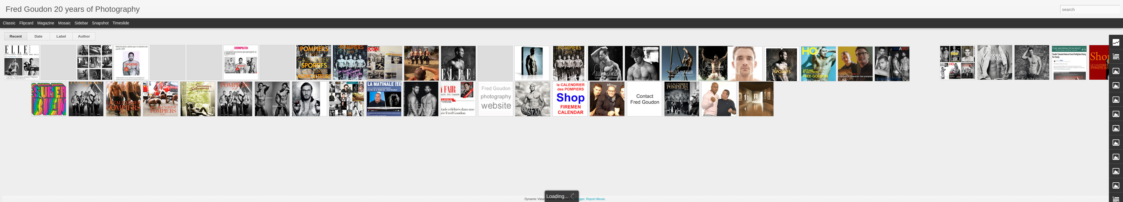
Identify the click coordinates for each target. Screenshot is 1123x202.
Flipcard (26, 23)
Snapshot (100, 23)
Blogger (579, 199)
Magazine (45, 23)
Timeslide (121, 23)
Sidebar (81, 23)
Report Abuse (595, 199)
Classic (9, 23)
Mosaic (64, 23)
